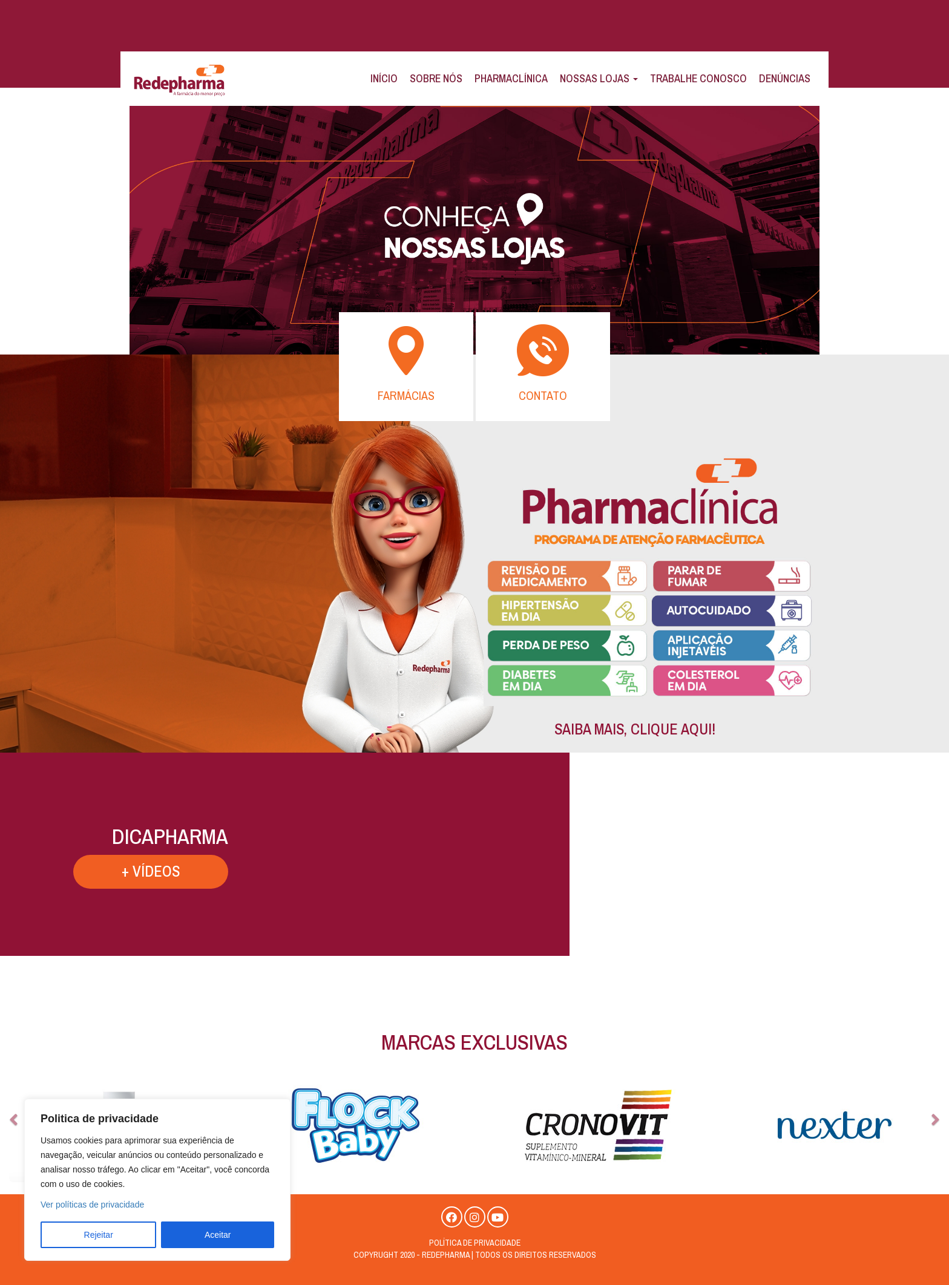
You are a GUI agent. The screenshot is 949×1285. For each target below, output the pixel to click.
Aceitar (218, 1235)
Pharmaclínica (511, 78)
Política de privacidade (474, 1242)
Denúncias (784, 78)
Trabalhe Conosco (698, 78)
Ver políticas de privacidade (92, 1204)
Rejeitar (98, 1235)
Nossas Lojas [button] (599, 78)
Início (384, 78)
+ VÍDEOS (329, 871)
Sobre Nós (436, 78)
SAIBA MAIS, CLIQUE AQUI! (634, 729)
